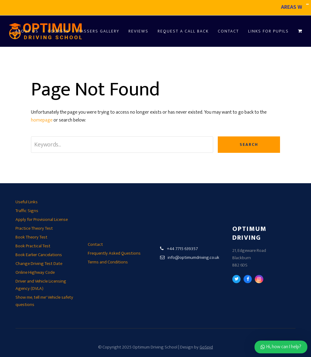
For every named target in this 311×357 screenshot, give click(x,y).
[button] (299, 31)
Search (249, 144)
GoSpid (206, 347)
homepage (42, 120)
